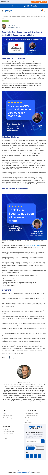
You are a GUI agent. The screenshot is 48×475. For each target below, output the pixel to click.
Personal (31, 448)
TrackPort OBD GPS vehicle (33, 245)
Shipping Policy (29, 420)
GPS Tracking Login (7, 415)
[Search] (39, 11)
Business (40, 448)
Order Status (28, 417)
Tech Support (28, 422)
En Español (5, 436)
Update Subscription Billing (31, 415)
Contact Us (5, 429)
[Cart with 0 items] (41, 11)
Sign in (4, 413)
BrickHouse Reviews (8, 433)
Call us (35, 1)
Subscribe (43, 441)
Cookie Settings (36, 472)
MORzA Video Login (8, 417)
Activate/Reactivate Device (31, 413)
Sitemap (5, 420)
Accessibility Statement (8, 431)
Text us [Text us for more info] (44, 1)
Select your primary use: (31, 445)
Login (44, 11)
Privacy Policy (29, 472)
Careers (5, 438)
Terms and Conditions (21, 472)
